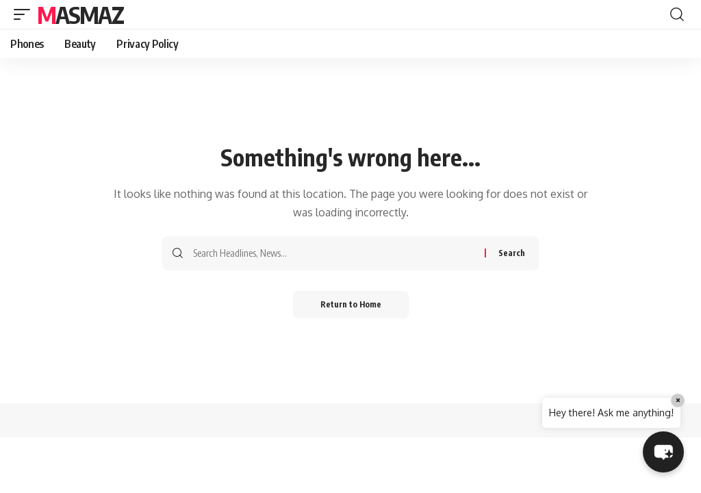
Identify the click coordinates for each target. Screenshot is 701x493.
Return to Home (350, 304)
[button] (25, 14)
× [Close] (678, 400)
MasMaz (80, 14)
